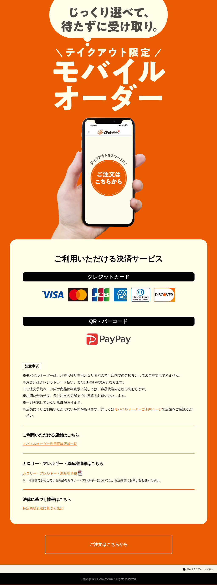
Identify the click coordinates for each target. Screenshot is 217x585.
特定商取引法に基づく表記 (43, 508)
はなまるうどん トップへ (200, 569)
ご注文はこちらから (109, 544)
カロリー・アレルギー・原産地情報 (50, 473)
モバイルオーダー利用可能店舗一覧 (50, 444)
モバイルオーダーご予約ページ (138, 409)
